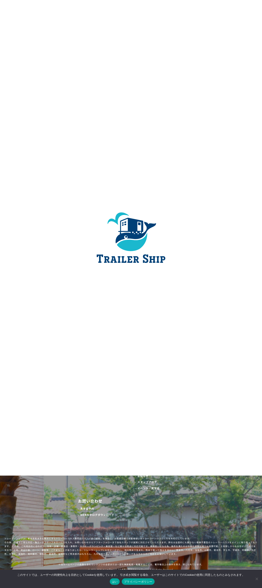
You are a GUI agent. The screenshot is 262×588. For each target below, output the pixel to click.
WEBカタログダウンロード (97, 515)
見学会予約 (87, 508)
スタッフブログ (147, 482)
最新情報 (143, 468)
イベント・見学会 (148, 488)
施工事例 (86, 468)
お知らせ (143, 476)
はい (115, 581)
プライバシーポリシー (138, 581)
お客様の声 (115, 468)
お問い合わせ (90, 501)
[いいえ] (256, 579)
